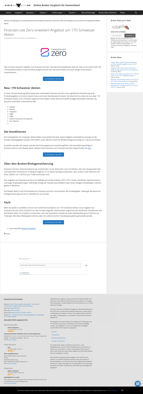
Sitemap (54, 332)
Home (8, 12)
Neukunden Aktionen (108, 12)
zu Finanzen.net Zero (53, 79)
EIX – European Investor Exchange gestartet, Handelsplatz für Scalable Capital (24, 316)
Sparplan (32, 12)
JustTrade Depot (15, 310)
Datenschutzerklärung (58, 338)
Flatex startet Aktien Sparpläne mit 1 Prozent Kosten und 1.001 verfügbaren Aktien (125, 75)
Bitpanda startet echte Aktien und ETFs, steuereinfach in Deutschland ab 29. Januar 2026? (124, 85)
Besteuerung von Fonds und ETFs (21, 312)
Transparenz (55, 335)
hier (89, 148)
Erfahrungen (59, 12)
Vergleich (18, 12)
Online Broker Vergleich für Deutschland (57, 5)
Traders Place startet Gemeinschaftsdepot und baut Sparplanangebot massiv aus (124, 63)
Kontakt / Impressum (58, 341)
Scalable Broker (15, 308)
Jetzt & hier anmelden (118, 32)
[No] (141, 390)
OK (122, 390)
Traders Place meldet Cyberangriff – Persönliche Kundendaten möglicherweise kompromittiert (21, 305)
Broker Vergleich (29, 228)
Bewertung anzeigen (10, 340)
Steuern (74, 12)
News (122, 12)
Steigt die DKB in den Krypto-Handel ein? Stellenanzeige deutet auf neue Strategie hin (124, 69)
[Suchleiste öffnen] (136, 12)
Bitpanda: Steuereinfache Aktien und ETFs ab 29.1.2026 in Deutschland (125, 80)
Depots (45, 12)
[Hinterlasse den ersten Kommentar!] (50, 265)
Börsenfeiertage (88, 12)
